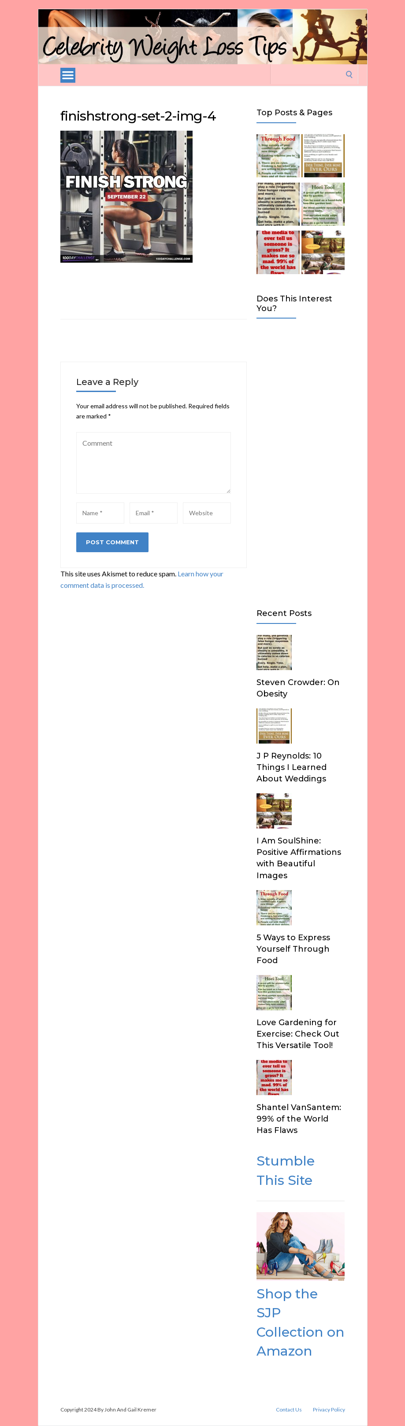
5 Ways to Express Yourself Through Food (293, 949)
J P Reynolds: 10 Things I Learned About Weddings (291, 767)
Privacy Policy (329, 1409)
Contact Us (289, 1409)
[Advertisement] (300, 462)
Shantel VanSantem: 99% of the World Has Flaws (298, 1119)
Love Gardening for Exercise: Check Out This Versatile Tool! (297, 1034)
